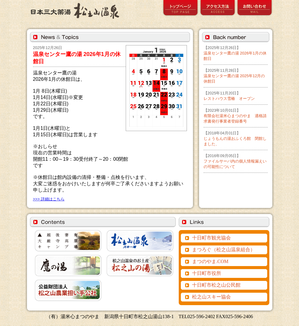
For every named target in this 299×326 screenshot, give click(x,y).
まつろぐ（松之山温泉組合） (223, 249)
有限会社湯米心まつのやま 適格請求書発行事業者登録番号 (235, 115)
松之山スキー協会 (211, 296)
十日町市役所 (206, 273)
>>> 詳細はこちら (49, 199)
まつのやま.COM (210, 261)
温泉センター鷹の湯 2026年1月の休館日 (235, 53)
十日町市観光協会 (211, 237)
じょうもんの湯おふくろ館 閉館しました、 (235, 138)
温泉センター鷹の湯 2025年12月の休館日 (234, 76)
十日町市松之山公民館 (216, 285)
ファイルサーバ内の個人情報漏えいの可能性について (235, 161)
